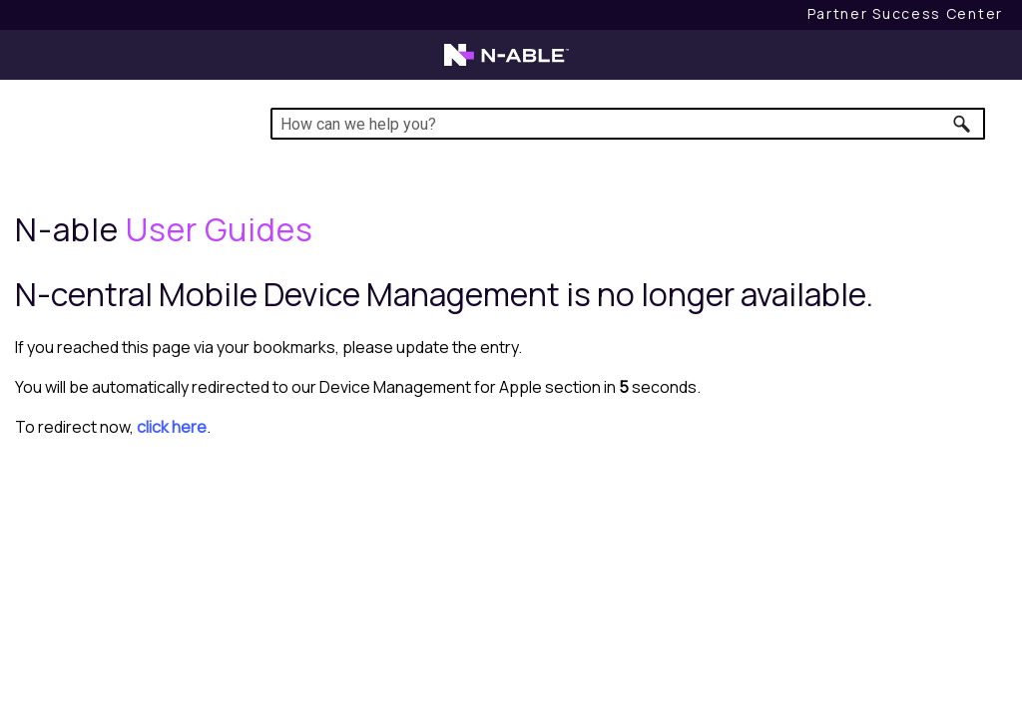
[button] (962, 124)
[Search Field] (627, 124)
